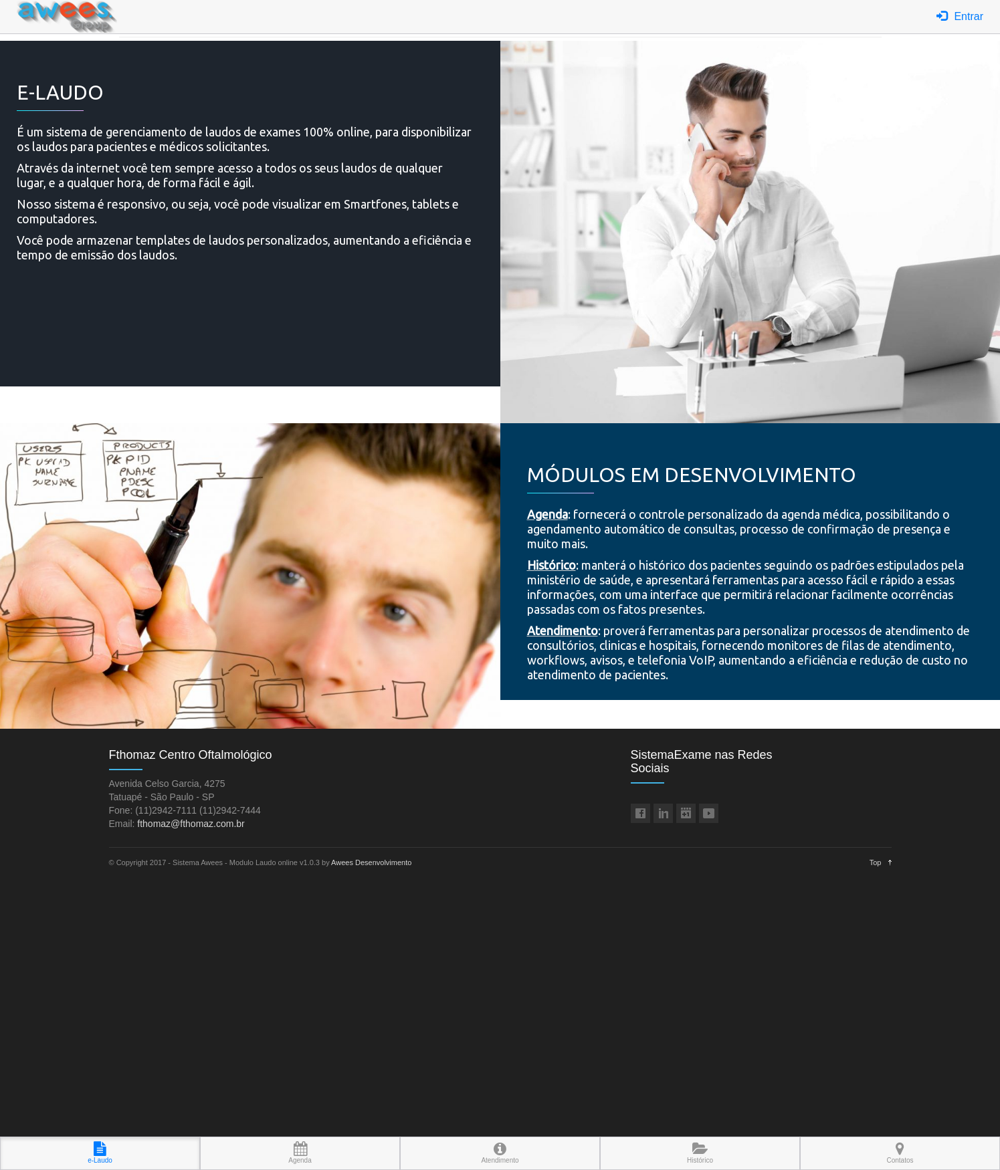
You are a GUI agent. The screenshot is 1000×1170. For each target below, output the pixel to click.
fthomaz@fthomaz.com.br (191, 823)
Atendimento (499, 1152)
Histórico (700, 1152)
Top (876, 862)
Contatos (899, 1152)
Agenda (299, 1152)
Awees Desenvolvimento (371, 862)
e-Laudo (100, 1152)
